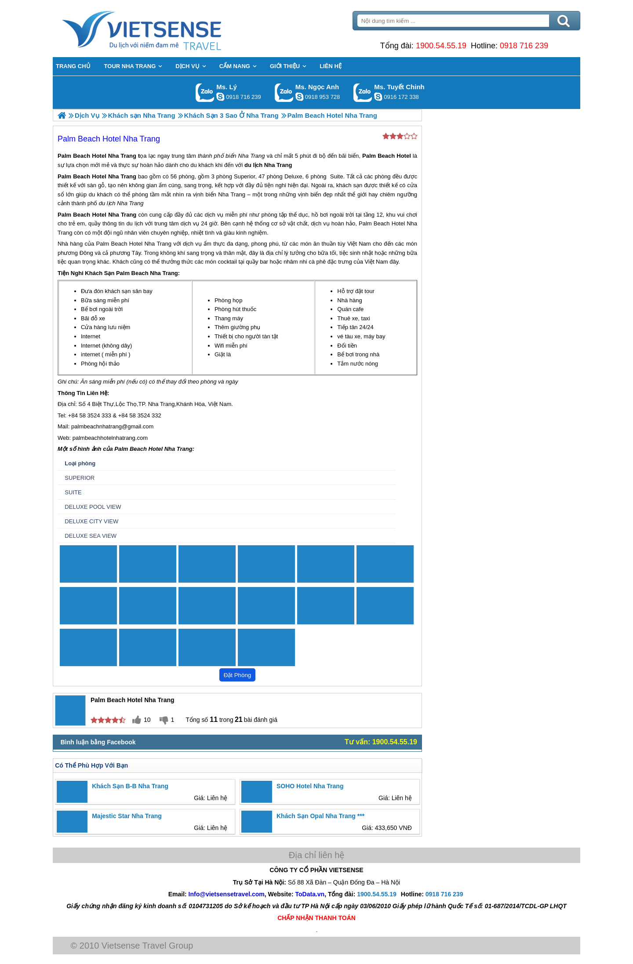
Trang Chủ (163, 28)
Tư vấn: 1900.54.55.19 (381, 742)
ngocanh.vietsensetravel (299, 96)
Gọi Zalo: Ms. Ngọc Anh (284, 92)
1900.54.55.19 (441, 45)
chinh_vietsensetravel (378, 96)
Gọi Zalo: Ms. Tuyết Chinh (363, 92)
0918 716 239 (524, 45)
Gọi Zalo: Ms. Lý (205, 92)
